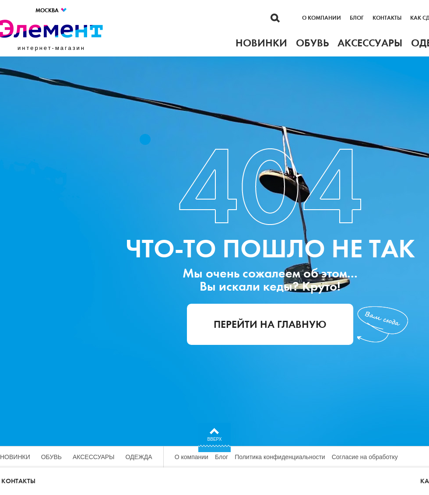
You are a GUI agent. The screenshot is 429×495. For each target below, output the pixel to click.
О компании (321, 17)
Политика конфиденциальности (280, 457)
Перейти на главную (270, 324)
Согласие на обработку (365, 457)
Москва (51, 10)
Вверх (214, 439)
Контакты (387, 17)
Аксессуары (94, 457)
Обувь (51, 457)
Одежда (139, 457)
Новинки (15, 457)
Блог (357, 17)
